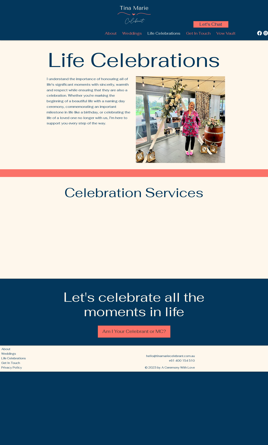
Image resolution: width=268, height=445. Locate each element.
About (5, 349)
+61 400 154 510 (182, 360)
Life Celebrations (13, 358)
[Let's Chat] (211, 24)
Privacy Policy (11, 367)
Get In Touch (10, 363)
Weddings (8, 353)
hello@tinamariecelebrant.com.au (170, 356)
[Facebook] (259, 33)
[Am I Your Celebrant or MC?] (134, 331)
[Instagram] (265, 33)
